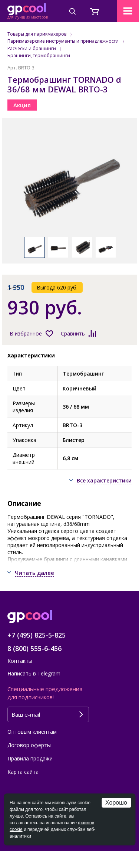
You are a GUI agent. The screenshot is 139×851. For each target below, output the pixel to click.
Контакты (19, 660)
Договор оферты (29, 745)
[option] (69, 181)
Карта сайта (23, 771)
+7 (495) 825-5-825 (36, 635)
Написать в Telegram (33, 673)
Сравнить (73, 333)
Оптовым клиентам (32, 731)
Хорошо (116, 802)
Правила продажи (30, 758)
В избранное (26, 333)
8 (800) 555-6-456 (34, 648)
